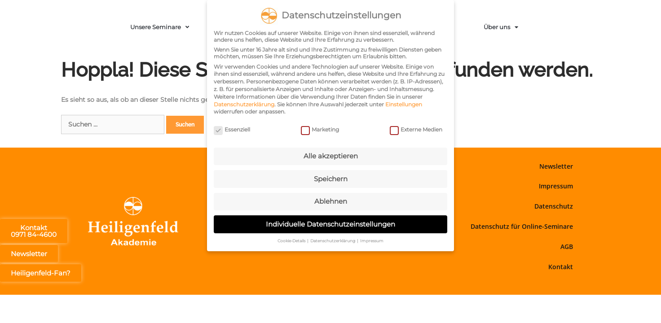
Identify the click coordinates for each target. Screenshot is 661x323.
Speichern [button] (331, 178)
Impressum (556, 186)
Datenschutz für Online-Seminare (522, 226)
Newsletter (556, 166)
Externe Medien (416, 128)
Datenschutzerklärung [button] (333, 240)
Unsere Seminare (159, 27)
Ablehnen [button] (330, 200)
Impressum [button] (371, 240)
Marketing (320, 128)
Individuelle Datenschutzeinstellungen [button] (330, 223)
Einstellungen (403, 103)
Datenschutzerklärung (244, 103)
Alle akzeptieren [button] (331, 155)
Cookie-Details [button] (292, 240)
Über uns (501, 27)
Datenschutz (553, 206)
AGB (566, 246)
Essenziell (232, 128)
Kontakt (560, 266)
